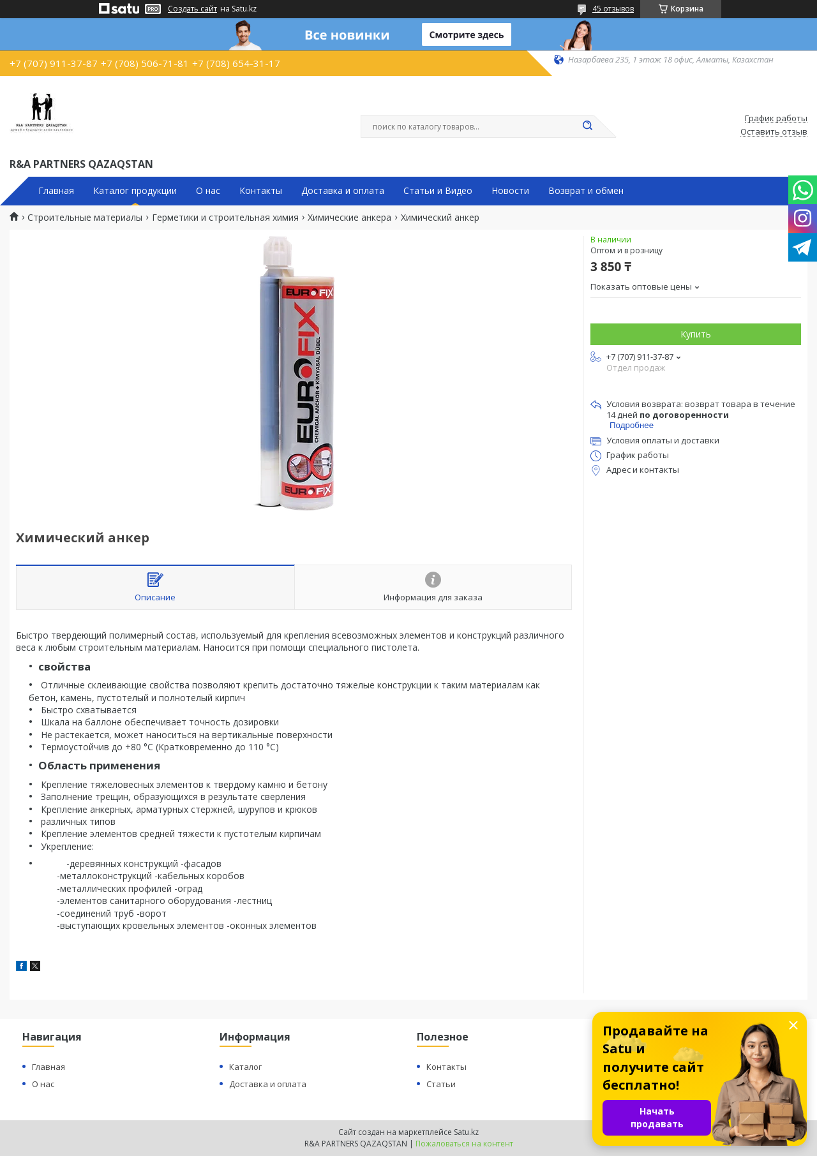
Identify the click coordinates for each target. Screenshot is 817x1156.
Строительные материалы (84, 217)
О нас (208, 190)
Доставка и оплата (342, 190)
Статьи (441, 1084)
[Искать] (587, 126)
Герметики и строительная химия (225, 217)
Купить (695, 334)
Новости (510, 190)
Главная (56, 190)
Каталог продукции (135, 190)
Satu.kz (466, 1132)
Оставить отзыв (773, 132)
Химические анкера (349, 217)
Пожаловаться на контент (464, 1143)
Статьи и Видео (437, 190)
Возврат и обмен (586, 190)
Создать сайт (192, 8)
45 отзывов (613, 8)
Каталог (245, 1066)
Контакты (260, 190)
